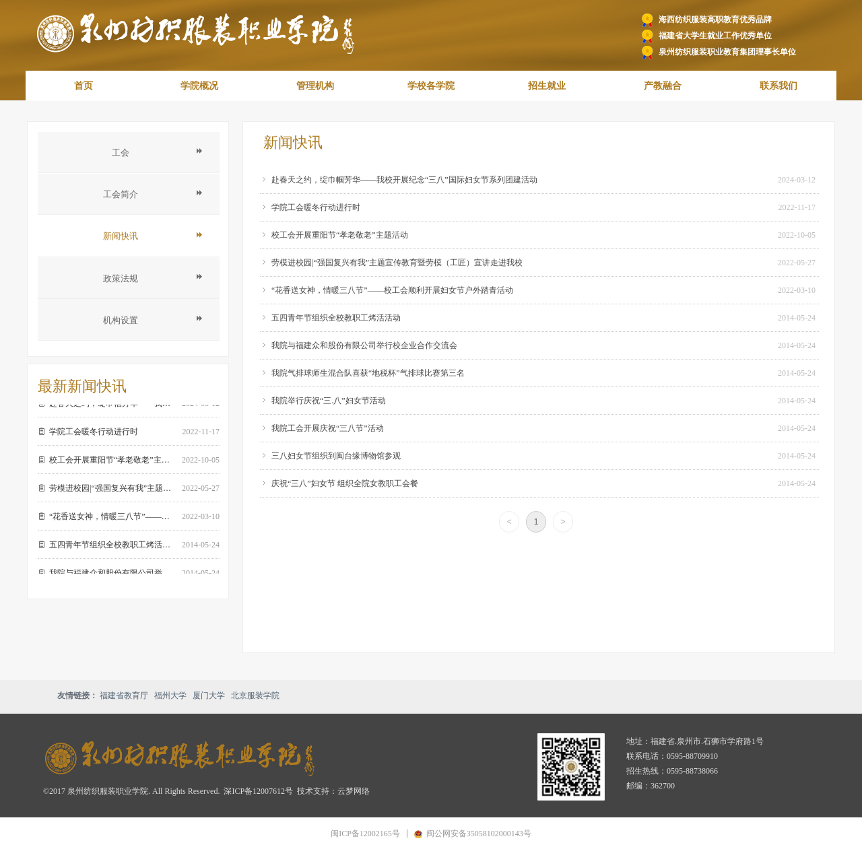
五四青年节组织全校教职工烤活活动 (336, 318)
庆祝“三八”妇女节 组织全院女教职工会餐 (344, 483)
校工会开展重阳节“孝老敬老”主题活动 (339, 235)
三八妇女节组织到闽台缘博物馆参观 (336, 456)
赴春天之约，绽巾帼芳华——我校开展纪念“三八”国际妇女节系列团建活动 (404, 179)
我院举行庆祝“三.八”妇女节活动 (328, 400)
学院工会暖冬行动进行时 (315, 207)
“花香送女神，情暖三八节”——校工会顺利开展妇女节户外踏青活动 (392, 290)
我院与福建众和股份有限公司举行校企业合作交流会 (364, 345)
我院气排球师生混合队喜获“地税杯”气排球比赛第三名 (368, 373)
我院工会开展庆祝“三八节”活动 (327, 428)
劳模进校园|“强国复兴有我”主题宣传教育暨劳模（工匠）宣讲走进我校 (397, 262)
